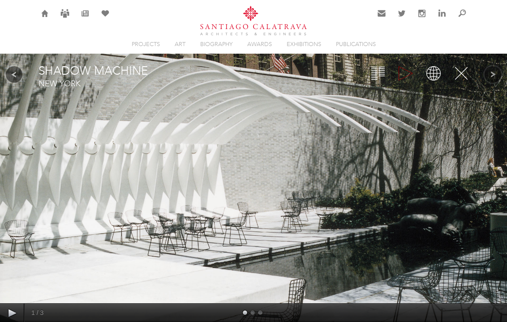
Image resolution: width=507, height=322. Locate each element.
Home (45, 19)
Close (461, 73)
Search (462, 19)
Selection (105, 19)
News (85, 19)
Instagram (422, 19)
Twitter (402, 19)
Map (433, 73)
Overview (378, 73)
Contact (382, 19)
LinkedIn (442, 19)
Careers (65, 19)
